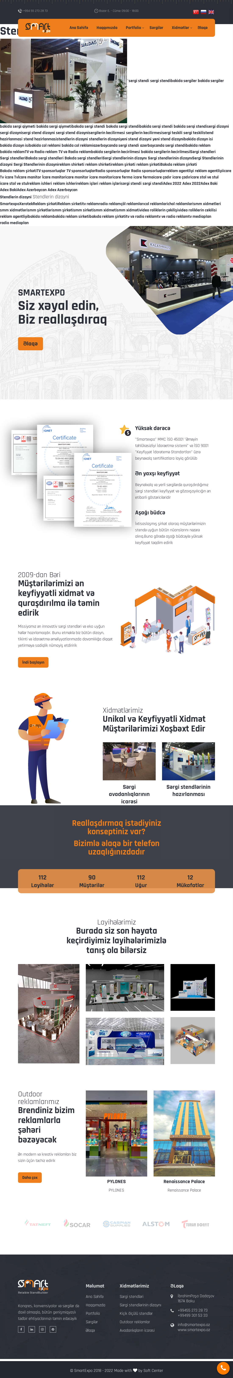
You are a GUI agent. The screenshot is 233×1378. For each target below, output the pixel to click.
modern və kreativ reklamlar (46, 1154)
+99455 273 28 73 (193, 1310)
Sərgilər (156, 27)
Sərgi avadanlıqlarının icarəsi (188, 794)
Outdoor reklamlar (135, 1322)
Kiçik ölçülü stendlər (136, 1313)
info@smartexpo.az (194, 1324)
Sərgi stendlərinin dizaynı (129, 791)
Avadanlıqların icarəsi (137, 1330)
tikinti (23, 639)
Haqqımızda (107, 27)
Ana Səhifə (78, 27)
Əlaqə (203, 27)
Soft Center (153, 1370)
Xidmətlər (180, 27)
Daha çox (29, 1177)
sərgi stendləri (70, 626)
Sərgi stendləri (131, 1296)
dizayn (98, 633)
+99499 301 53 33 (193, 1315)
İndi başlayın (33, 662)
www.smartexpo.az (194, 1329)
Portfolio (133, 27)
